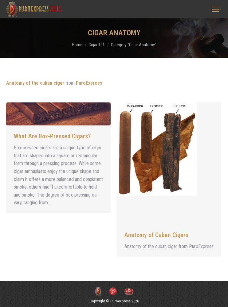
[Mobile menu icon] (216, 9)
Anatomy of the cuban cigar (35, 83)
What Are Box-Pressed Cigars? (52, 136)
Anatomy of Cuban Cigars (156, 235)
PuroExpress (89, 83)
